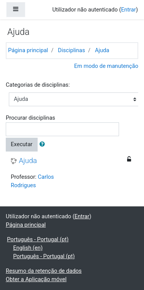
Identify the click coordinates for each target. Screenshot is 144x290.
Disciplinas (71, 50)
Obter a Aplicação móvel (36, 279)
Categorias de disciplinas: (38, 84)
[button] (44, 144)
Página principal (28, 50)
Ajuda (102, 50)
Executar (22, 144)
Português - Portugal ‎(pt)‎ (37, 239)
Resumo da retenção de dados (44, 270)
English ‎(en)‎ (28, 247)
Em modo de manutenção (106, 66)
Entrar (128, 9)
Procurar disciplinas (30, 117)
